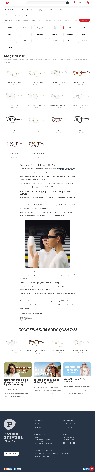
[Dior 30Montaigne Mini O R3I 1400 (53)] (81, 119)
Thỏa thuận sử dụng (69, 439)
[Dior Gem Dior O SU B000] (14, 73)
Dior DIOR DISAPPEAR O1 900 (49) (14, 350)
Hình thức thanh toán (40, 441)
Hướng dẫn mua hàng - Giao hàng (43, 439)
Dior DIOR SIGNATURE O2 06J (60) (81, 350)
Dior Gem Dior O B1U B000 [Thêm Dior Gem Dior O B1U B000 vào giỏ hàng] (36, 129)
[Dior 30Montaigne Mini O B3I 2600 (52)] (36, 144)
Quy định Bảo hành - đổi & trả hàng (43, 443)
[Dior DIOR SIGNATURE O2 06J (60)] (36, 96)
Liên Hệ (36, 437)
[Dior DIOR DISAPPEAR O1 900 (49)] (59, 96)
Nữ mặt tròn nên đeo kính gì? (75, 380)
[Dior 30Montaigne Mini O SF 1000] (14, 119)
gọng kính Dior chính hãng (67, 168)
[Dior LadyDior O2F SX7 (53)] (81, 73)
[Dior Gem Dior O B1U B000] (36, 119)
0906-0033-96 (11, 453)
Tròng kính (64, 10)
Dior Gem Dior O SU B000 (58, 350)
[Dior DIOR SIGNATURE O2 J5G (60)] (14, 96)
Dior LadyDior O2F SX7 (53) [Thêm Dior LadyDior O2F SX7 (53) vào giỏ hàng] (81, 82)
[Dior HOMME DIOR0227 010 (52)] (81, 96)
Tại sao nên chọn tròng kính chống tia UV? (46, 381)
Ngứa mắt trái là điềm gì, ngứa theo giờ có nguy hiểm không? (16, 382)
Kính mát (43, 10)
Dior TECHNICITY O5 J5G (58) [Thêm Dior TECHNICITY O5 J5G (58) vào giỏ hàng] (59, 82)
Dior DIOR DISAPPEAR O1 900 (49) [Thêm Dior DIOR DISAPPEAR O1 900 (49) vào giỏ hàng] (58, 105)
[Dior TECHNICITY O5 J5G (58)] (59, 73)
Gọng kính (53, 10)
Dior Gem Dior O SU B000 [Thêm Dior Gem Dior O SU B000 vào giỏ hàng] (14, 82)
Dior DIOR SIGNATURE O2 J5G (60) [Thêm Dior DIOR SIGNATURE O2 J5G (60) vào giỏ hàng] (14, 105)
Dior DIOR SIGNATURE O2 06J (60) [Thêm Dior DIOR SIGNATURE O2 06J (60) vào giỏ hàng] (36, 105)
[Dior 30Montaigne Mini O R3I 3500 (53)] (59, 119)
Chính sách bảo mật (69, 437)
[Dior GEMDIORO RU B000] (36, 73)
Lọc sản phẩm (84, 20)
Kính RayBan (31, 10)
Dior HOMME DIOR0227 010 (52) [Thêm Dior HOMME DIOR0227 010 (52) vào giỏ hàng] (81, 105)
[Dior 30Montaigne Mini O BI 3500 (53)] (14, 144)
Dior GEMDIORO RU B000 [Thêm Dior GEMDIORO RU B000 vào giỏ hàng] (36, 82)
